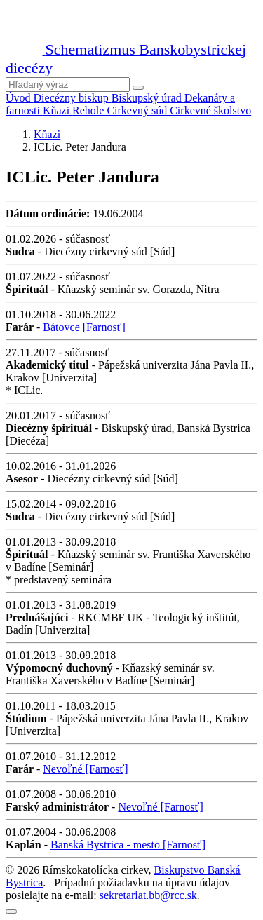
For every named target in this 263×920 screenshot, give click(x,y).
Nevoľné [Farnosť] (85, 769)
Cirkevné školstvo (210, 110)
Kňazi (57, 110)
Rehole (89, 110)
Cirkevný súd (138, 110)
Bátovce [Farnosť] (84, 327)
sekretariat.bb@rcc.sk (148, 895)
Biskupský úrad (148, 98)
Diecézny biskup (73, 98)
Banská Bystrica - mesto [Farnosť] (127, 845)
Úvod (20, 98)
